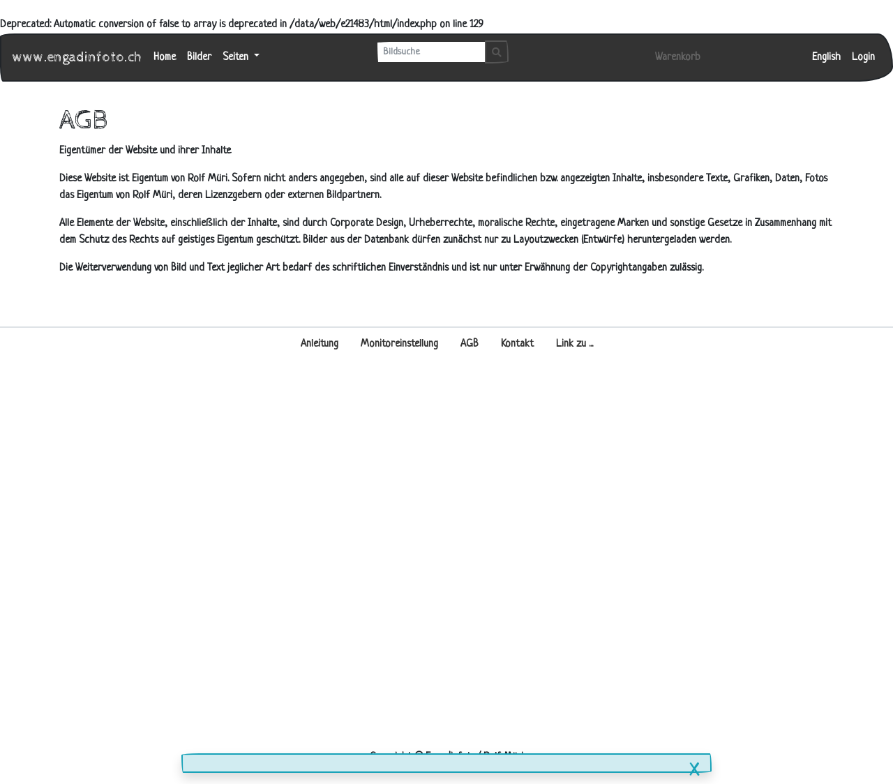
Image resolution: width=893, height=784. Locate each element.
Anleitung (319, 344)
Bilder (199, 57)
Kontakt (517, 344)
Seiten (237, 57)
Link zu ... (574, 344)
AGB (469, 344)
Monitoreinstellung (399, 344)
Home (164, 57)
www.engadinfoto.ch (77, 58)
